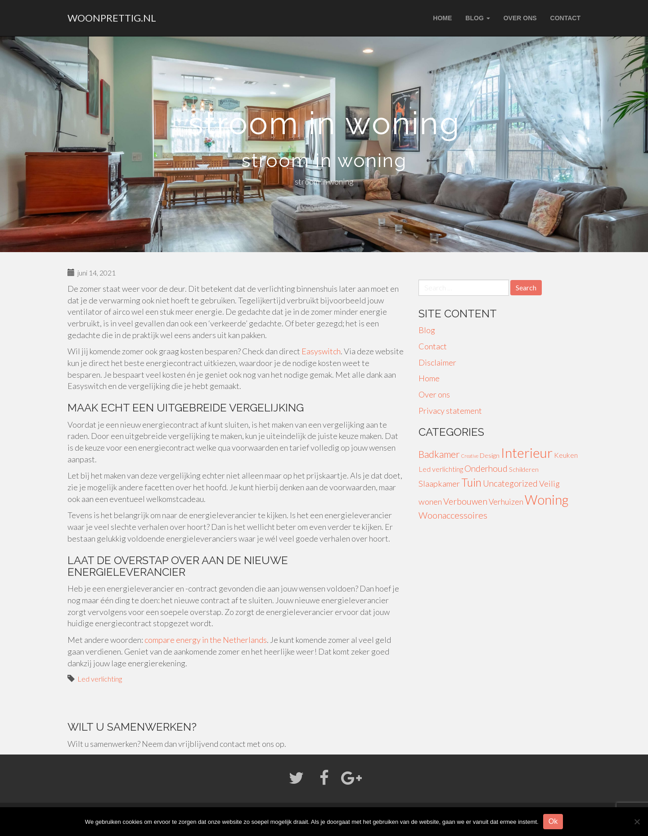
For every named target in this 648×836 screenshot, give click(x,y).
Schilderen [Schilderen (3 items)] (524, 469)
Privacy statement (450, 411)
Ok (553, 821)
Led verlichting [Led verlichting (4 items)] (440, 469)
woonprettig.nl (112, 18)
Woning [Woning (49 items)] (546, 499)
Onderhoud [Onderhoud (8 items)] (486, 468)
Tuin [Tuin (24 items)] (471, 482)
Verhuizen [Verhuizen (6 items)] (506, 501)
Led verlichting (99, 678)
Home (442, 18)
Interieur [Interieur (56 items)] (527, 453)
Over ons (520, 18)
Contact (565, 18)
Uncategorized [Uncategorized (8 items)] (510, 483)
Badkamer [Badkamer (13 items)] (439, 454)
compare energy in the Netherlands (205, 640)
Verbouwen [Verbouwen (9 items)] (465, 501)
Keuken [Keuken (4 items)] (566, 455)
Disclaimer (437, 362)
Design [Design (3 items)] (490, 455)
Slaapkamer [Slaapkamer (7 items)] (439, 483)
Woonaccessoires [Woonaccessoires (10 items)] (452, 515)
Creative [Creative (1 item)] (469, 456)
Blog (477, 18)
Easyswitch (321, 351)
